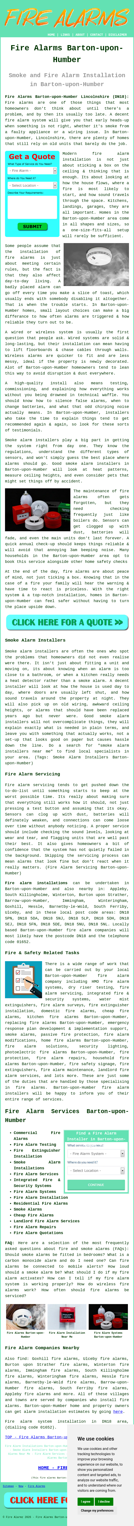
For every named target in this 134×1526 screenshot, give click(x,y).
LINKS (65, 35)
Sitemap (8, 1486)
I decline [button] (104, 1501)
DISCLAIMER (118, 35)
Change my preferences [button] (97, 1510)
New (21, 1486)
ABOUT (80, 35)
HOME (51, 35)
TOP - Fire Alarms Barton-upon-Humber (47, 1437)
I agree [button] (85, 1501)
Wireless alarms (23, 356)
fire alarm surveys (62, 1005)
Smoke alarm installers (32, 440)
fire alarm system (25, 120)
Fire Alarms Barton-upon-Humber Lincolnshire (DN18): (67, 97)
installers (117, 412)
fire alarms (76, 571)
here (118, 1412)
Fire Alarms (36, 1486)
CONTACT (96, 35)
